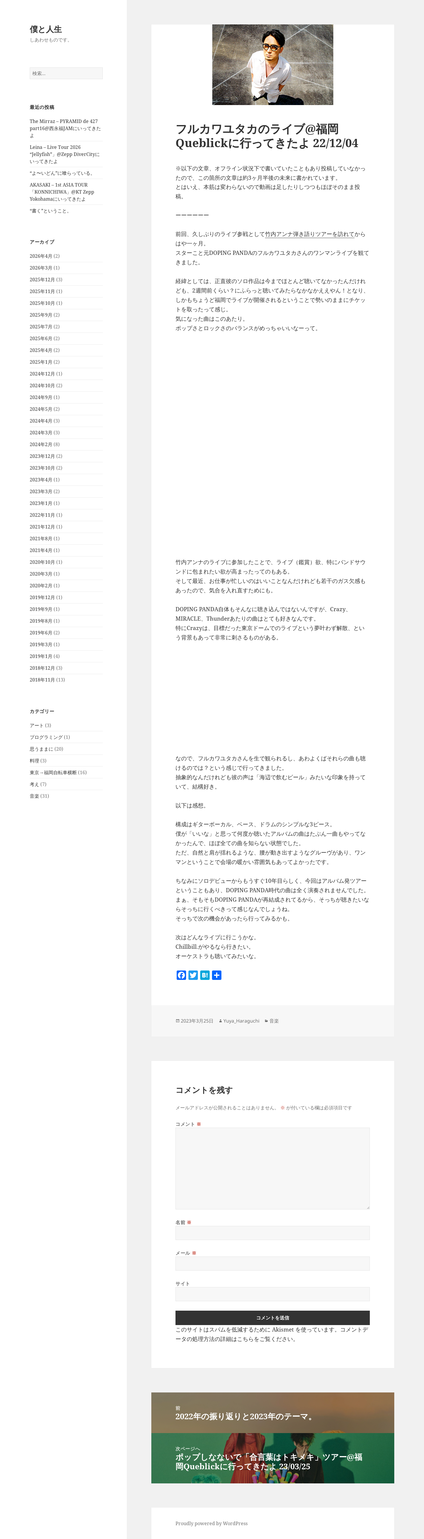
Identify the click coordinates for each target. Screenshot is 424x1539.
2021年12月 (42, 526)
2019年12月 (42, 597)
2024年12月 (42, 373)
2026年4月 (41, 256)
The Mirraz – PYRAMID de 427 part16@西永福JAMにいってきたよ (65, 128)
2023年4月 (41, 479)
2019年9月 (41, 609)
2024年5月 (41, 409)
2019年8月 (41, 621)
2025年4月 (41, 350)
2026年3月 (41, 268)
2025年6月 (41, 338)
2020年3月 (41, 574)
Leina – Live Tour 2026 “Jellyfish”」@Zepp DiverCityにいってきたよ (65, 154)
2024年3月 (41, 432)
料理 (34, 760)
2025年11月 (42, 291)
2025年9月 (41, 315)
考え (34, 784)
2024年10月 (42, 385)
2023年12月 (42, 456)
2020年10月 (42, 562)
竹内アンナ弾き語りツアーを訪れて (310, 234)
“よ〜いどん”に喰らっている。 (62, 173)
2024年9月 (41, 397)
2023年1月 (41, 503)
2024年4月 (41, 421)
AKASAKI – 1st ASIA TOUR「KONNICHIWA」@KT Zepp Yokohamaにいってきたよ (62, 192)
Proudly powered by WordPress (211, 1523)
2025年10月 (42, 303)
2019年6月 (41, 632)
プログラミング (46, 737)
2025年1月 (41, 362)
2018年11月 (42, 680)
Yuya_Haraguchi (241, 1021)
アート (37, 725)
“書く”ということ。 (51, 210)
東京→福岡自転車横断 (53, 772)
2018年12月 (42, 668)
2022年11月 (42, 515)
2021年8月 (41, 538)
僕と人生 (46, 29)
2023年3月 (41, 491)
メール (185, 1253)
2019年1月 (41, 656)
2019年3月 (41, 644)
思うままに (41, 749)
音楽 (34, 796)
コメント (188, 1124)
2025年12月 (42, 279)
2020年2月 (41, 585)
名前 (183, 1222)
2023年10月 (42, 468)
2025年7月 (41, 326)
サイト (182, 1283)
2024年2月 (41, 444)
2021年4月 (41, 550)
